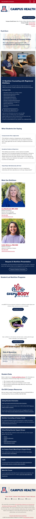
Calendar (15, 496)
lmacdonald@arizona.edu (7, 216)
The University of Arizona (28, 517)
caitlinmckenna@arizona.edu (8, 251)
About (6, 496)
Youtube (29, 499)
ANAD (5, 440)
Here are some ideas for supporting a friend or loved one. (21, 411)
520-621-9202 (32, 23)
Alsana (5, 436)
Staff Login (32, 496)
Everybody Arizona (18, 309)
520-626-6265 (5, 249)
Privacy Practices (22, 496)
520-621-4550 (5, 215)
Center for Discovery (8, 438)
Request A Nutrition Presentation (18, 269)
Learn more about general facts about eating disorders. (14, 403)
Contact (28, 496)
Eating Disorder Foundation (10, 441)
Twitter (8, 499)
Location (33, 26)
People (10, 496)
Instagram (22, 499)
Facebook (14, 499)
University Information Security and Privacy (18, 515)
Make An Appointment (28, 17)
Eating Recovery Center (9, 443)
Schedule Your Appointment (10, 110)
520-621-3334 (32, 24)
